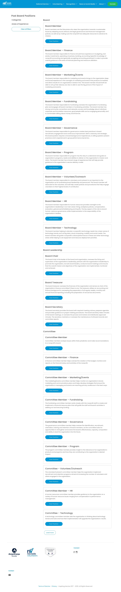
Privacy (54, 586)
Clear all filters (26, 29)
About (102, 4)
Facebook (74, 552)
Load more (50, 533)
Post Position (54, 41)
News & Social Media (88, 4)
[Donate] (113, 4)
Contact (10, 575)
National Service (43, 4)
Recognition (71, 4)
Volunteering (58, 4)
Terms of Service (44, 586)
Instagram (77, 552)
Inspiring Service (64, 586)
